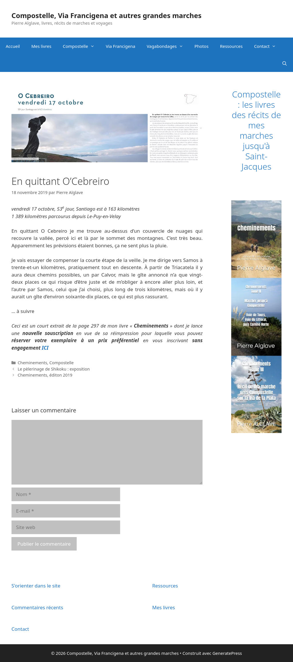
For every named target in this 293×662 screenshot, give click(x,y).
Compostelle (81, 46)
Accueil (13, 46)
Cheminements (32, 362)
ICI (45, 347)
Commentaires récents (37, 607)
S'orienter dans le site (35, 585)
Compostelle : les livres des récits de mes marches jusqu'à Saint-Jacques (256, 130)
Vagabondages (168, 46)
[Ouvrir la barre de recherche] (284, 63)
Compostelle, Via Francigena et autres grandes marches (106, 15)
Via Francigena (120, 46)
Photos (202, 46)
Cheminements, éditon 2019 (45, 375)
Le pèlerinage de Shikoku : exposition (54, 369)
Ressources (231, 46)
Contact (268, 46)
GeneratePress (227, 653)
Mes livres (41, 46)
